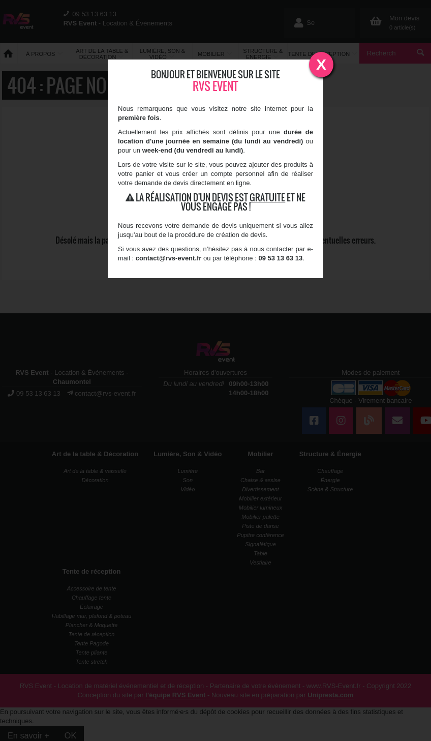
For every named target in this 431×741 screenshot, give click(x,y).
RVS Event (215, 86)
